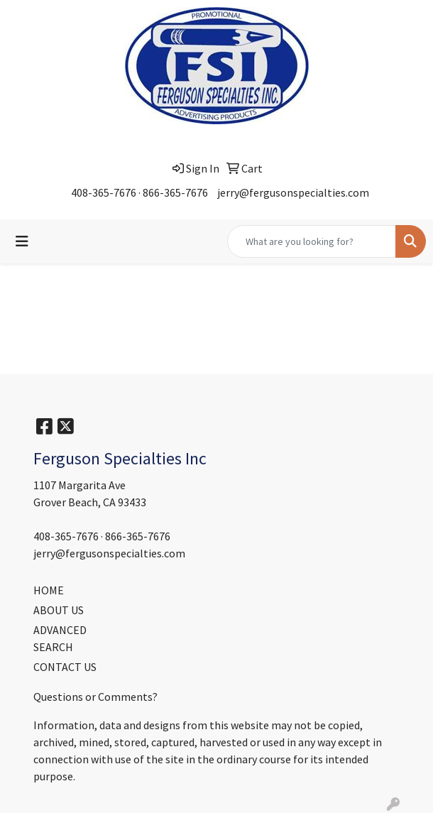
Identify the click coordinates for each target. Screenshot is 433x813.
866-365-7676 (175, 192)
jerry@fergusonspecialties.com (293, 192)
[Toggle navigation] (22, 241)
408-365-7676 (103, 192)
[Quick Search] (311, 241)
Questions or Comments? (95, 696)
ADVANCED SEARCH (60, 638)
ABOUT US (58, 610)
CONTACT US (65, 667)
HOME (48, 590)
